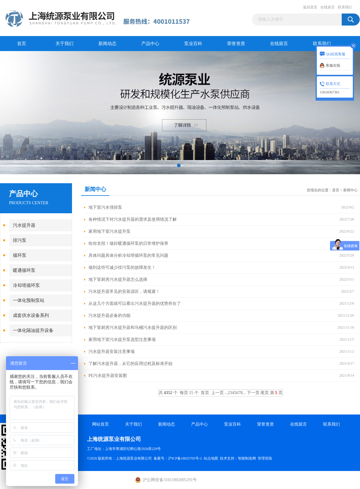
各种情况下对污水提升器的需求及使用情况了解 (132, 219)
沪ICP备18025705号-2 (185, 458)
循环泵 (19, 255)
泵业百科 (193, 43)
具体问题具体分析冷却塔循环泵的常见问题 (128, 255)
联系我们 (345, 7)
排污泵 (19, 240)
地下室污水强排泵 (105, 207)
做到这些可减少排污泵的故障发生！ (122, 267)
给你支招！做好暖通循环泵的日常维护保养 (128, 243)
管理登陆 (265, 458)
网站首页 (100, 424)
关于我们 (65, 43)
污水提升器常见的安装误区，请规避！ (124, 291)
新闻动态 (107, 43)
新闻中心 (350, 190)
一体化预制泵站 (28, 300)
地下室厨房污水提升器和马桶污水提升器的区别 (132, 327)
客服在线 (333, 65)
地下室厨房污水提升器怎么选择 (117, 279)
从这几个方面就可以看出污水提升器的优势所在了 (134, 303)
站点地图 (211, 458)
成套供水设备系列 (31, 315)
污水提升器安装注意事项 (111, 351)
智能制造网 (247, 458)
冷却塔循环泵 (26, 285)
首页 (21, 43)
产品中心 (150, 43)
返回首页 (310, 7)
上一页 (217, 392)
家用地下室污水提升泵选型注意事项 (122, 339)
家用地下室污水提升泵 (109, 231)
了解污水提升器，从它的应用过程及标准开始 (130, 363)
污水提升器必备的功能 (109, 315)
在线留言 (327, 7)
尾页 (264, 392)
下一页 (253, 392)
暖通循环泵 (24, 270)
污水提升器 (24, 225)
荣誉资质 (236, 43)
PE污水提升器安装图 (107, 375)
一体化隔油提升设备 (33, 330)
